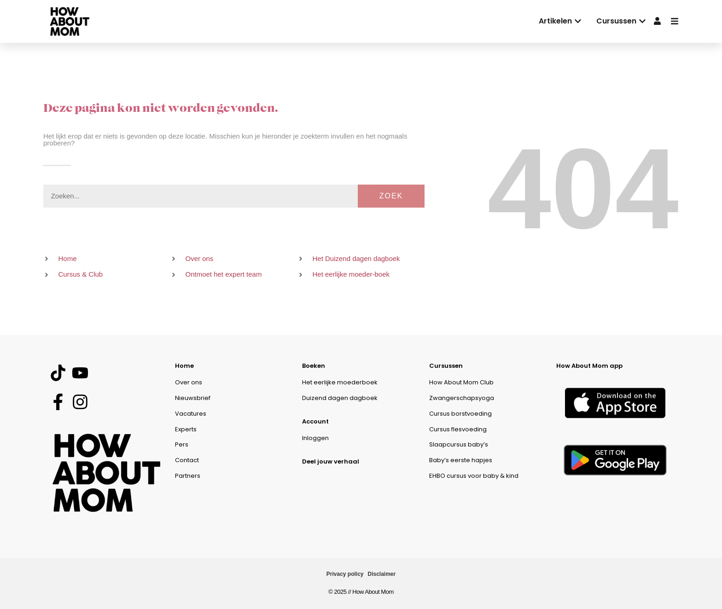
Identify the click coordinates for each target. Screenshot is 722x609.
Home (184, 365)
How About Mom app (589, 365)
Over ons (188, 382)
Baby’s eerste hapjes (460, 460)
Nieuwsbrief (192, 398)
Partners (187, 475)
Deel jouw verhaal (330, 461)
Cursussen (446, 365)
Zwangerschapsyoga (461, 398)
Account (315, 421)
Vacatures (190, 413)
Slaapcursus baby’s (458, 444)
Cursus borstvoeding (460, 413)
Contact (187, 460)
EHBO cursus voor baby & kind (473, 475)
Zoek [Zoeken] (391, 196)
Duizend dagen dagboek (340, 398)
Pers (181, 444)
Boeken (313, 365)
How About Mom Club (461, 382)
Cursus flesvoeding (458, 429)
